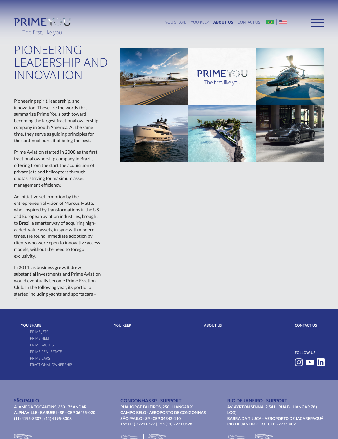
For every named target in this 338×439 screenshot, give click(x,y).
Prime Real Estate (46, 351)
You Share (175, 22)
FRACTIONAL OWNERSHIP (51, 364)
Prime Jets (39, 331)
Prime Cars (40, 358)
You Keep (200, 22)
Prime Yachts (42, 345)
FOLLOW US (305, 352)
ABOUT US (223, 22)
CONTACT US (248, 22)
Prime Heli (39, 338)
